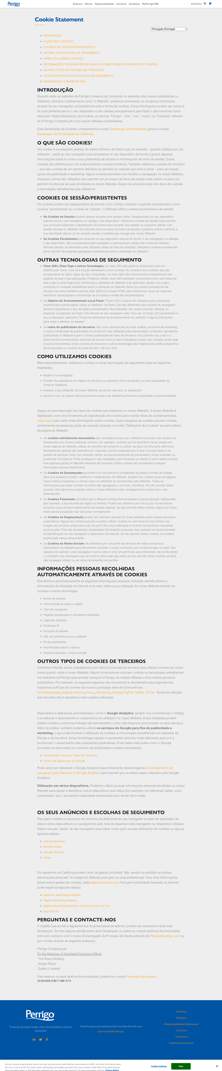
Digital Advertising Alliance (60, 900)
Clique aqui (45, 420)
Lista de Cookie (82, 1061)
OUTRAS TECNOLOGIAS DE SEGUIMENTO (71, 53)
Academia (134, 3)
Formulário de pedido (141, 976)
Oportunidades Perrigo (111, 1031)
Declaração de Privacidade (128, 129)
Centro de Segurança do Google (64, 761)
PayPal (128, 692)
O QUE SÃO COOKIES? (58, 41)
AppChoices (51, 911)
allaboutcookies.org (104, 882)
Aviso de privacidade (43, 1061)
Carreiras (121, 3)
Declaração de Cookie (64, 1061)
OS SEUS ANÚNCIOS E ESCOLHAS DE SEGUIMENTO (78, 76)
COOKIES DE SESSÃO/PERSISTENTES (69, 47)
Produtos (181, 1017)
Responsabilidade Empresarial (181, 1024)
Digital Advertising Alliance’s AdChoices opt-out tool (76, 906)
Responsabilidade (104, 3)
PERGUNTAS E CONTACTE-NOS (64, 81)
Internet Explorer (54, 841)
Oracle (116, 692)
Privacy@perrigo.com (165, 936)
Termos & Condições (119, 1061)
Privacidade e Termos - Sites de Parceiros (70, 755)
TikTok (150, 692)
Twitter (139, 692)
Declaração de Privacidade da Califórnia (65, 134)
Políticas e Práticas (99, 1061)
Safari (47, 857)
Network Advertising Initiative (62, 895)
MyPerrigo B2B (150, 3)
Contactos (181, 1036)
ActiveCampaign (49, 692)
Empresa (78, 3)
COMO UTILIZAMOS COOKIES (63, 58)
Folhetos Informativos (181, 1043)
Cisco (91, 692)
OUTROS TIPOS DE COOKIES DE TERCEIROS (73, 70)
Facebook (103, 692)
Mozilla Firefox (52, 847)
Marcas (89, 3)
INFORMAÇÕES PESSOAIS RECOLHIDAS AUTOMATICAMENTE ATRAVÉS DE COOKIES (100, 64)
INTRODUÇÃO (52, 35)
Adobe (67, 692)
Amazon (79, 692)
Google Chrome (53, 852)
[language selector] (169, 29)
